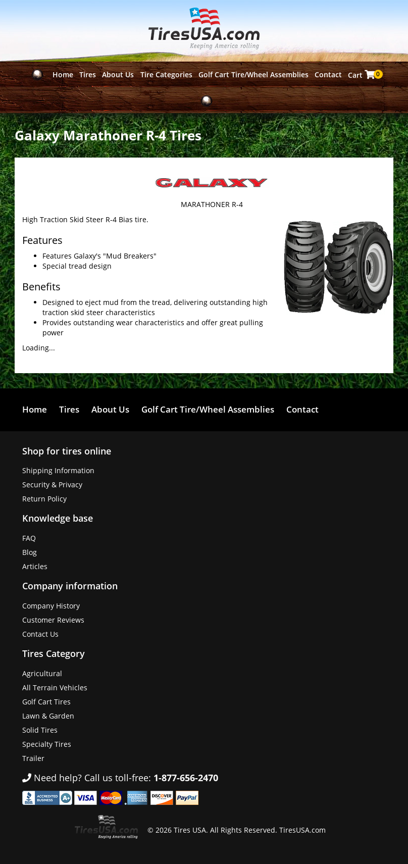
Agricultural (42, 673)
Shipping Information (58, 470)
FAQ (29, 538)
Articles (34, 566)
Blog (29, 552)
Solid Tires (40, 730)
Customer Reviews (53, 620)
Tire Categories (166, 74)
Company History (51, 606)
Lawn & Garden (48, 716)
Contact (328, 74)
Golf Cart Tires (46, 701)
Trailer (33, 758)
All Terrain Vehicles (54, 687)
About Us (118, 74)
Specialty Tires (46, 744)
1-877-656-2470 (186, 778)
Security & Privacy (52, 484)
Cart (362, 75)
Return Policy (44, 498)
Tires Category (53, 653)
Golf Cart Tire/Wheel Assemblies (253, 74)
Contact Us (40, 634)
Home (63, 74)
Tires (87, 74)
